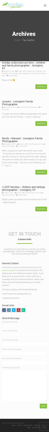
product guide (8, 270)
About (20, 425)
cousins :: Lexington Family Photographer (17, 103)
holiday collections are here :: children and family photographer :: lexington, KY (23, 65)
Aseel (20, 71)
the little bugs (32, 107)
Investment (36, 427)
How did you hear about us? (12, 358)
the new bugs (13, 73)
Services (37, 425)
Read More (41, 87)
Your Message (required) (11, 368)
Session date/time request (11, 349)
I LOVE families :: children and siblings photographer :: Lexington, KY (23, 188)
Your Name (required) (20, 323)
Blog (28, 427)
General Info (30, 71)
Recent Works (28, 425)
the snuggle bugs (24, 73)
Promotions (39, 71)
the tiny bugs (35, 73)
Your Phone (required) (10, 340)
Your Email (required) (20, 332)
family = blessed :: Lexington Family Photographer (22, 140)
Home (17, 40)
